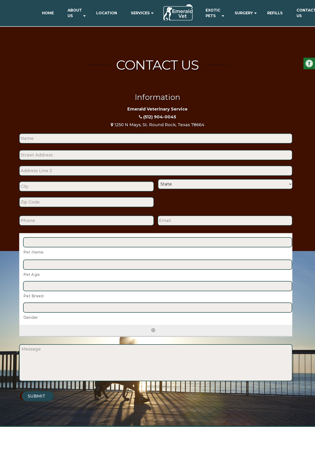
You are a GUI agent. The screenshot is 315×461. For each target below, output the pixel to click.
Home (48, 13)
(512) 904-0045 (159, 117)
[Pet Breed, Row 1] (157, 286)
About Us (75, 13)
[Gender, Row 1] (157, 307)
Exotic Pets (213, 13)
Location (106, 13)
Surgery (244, 13)
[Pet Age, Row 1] (157, 265)
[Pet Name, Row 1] (157, 242)
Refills (275, 13)
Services (140, 13)
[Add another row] (153, 330)
